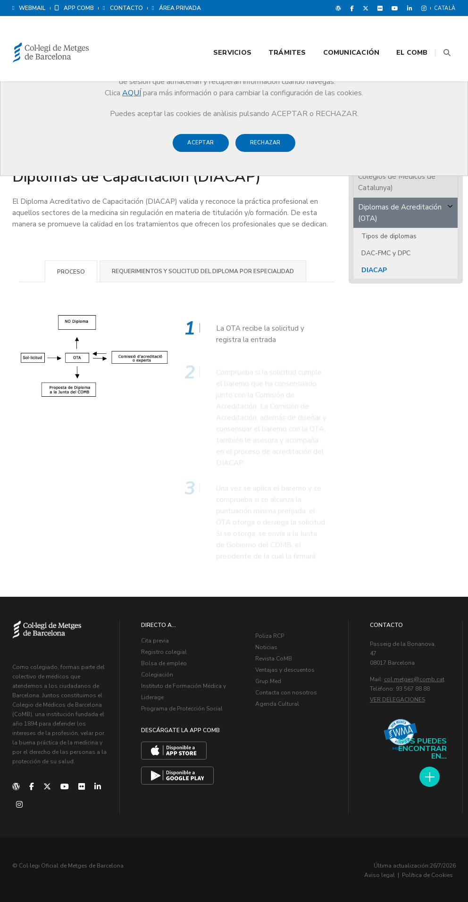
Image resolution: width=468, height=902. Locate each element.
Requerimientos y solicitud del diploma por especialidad (203, 270)
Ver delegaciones (397, 698)
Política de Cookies (427, 873)
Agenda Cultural (277, 702)
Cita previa (155, 639)
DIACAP (374, 268)
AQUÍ (131, 93)
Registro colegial (164, 650)
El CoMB (401, 33)
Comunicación (340, 33)
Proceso (71, 270)
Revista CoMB (273, 657)
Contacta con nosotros (286, 691)
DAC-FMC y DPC (385, 251)
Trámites (276, 33)
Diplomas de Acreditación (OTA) (400, 211)
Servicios (221, 33)
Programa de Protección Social (182, 707)
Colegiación (157, 673)
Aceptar (200, 146)
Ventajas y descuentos (285, 668)
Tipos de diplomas (389, 234)
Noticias (266, 646)
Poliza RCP (269, 634)
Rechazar (265, 146)
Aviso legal (379, 873)
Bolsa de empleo (164, 662)
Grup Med (268, 680)
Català (445, 8)
